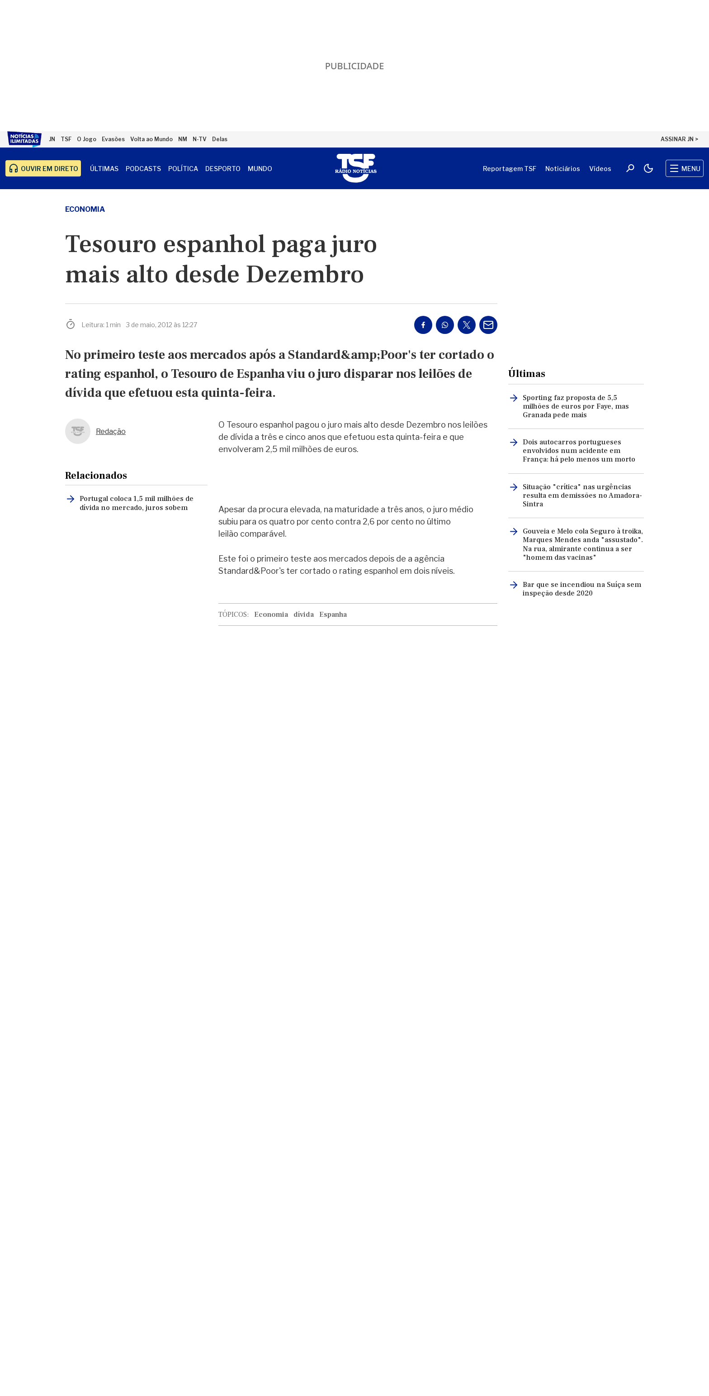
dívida (303, 614)
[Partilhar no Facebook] (423, 325)
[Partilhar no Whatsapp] (445, 325)
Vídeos (600, 168)
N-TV (200, 139)
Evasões (113, 139)
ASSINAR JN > (679, 139)
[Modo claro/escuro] (648, 168)
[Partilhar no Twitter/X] (467, 325)
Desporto (223, 168)
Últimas (104, 168)
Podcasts (143, 168)
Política (183, 168)
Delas (219, 139)
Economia (85, 209)
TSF (66, 139)
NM (182, 139)
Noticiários (562, 168)
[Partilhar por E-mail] (488, 325)
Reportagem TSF (509, 168)
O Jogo (86, 139)
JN (52, 139)
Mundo (260, 168)
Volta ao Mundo (151, 139)
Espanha (333, 614)
